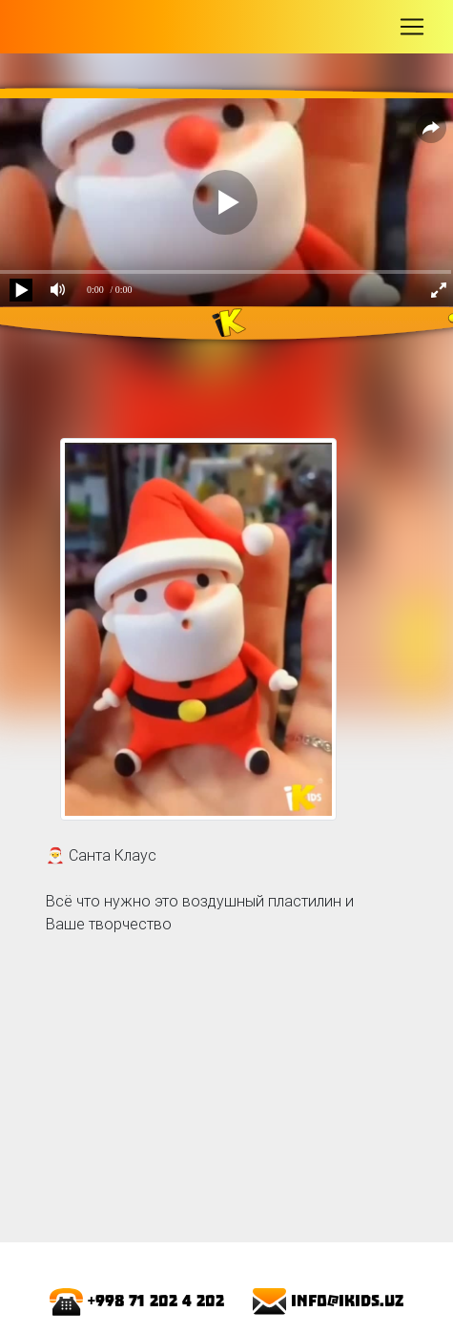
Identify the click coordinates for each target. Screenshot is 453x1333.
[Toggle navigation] (412, 27)
